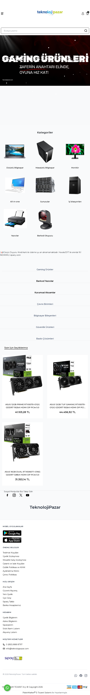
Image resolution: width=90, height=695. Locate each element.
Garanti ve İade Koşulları (13, 563)
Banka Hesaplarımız (12, 605)
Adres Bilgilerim (10, 621)
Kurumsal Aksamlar (45, 292)
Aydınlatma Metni (11, 571)
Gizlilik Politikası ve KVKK (14, 567)
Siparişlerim (8, 625)
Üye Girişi (7, 598)
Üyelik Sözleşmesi (11, 556)
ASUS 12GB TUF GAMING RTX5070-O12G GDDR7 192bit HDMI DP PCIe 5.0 (67, 406)
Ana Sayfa (7, 587)
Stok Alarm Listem (11, 628)
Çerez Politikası (10, 574)
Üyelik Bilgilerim (10, 617)
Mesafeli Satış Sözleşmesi (14, 560)
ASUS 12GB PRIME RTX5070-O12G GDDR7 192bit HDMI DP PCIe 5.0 (22, 406)
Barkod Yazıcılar (45, 281)
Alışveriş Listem (10, 632)
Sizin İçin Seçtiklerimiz (16, 347)
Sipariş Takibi (8, 601)
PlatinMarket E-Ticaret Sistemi (37, 692)
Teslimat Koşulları (10, 552)
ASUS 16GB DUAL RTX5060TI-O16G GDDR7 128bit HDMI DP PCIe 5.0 (22, 473)
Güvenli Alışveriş (10, 590)
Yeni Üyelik (8, 594)
